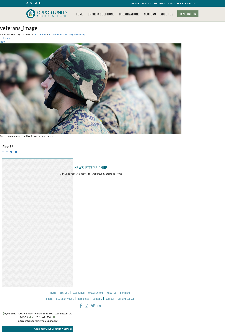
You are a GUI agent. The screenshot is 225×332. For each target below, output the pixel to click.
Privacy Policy (86, 328)
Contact (191, 3)
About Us (166, 14)
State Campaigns (153, 3)
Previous (6, 38)
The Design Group (138, 328)
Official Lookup (126, 299)
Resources (175, 3)
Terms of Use (102, 328)
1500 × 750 (40, 34)
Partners (125, 293)
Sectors (150, 14)
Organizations (129, 14)
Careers (97, 299)
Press (135, 3)
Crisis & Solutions (101, 14)
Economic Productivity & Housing (67, 34)
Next (4, 41)
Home (79, 14)
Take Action (188, 13)
